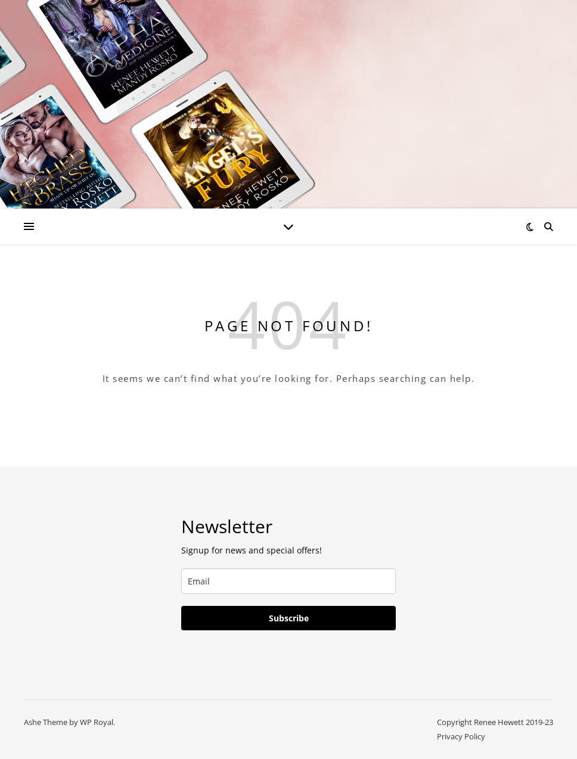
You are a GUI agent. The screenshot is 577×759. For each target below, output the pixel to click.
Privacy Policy (461, 736)
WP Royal (96, 722)
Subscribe (289, 618)
